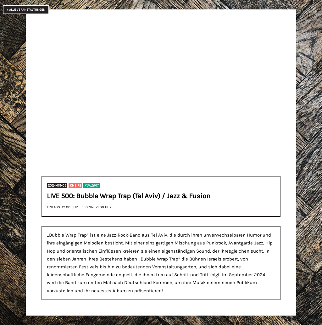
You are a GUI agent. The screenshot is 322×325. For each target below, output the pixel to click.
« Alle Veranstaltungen (26, 10)
